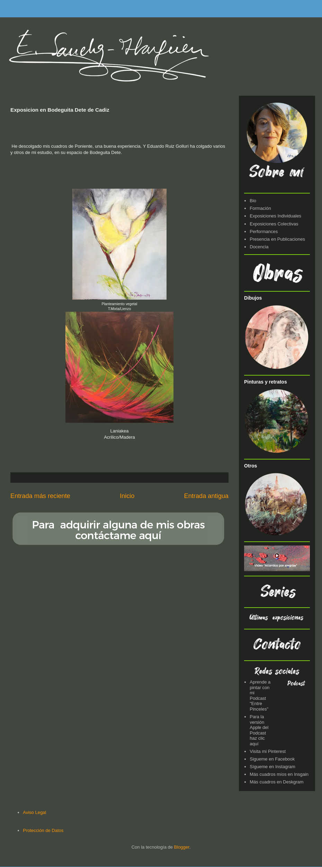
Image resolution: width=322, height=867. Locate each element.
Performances (264, 231)
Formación (260, 208)
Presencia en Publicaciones (277, 239)
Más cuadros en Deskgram (276, 781)
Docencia (259, 246)
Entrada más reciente (40, 495)
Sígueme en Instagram (272, 766)
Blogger (181, 847)
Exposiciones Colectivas (274, 223)
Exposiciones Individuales (275, 215)
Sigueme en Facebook (272, 759)
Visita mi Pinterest (268, 751)
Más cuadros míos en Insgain (279, 774)
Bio (253, 200)
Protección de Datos (43, 830)
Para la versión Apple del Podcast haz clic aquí (259, 730)
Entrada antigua (206, 495)
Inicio (127, 495)
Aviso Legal (34, 812)
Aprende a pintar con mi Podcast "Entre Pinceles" (260, 695)
